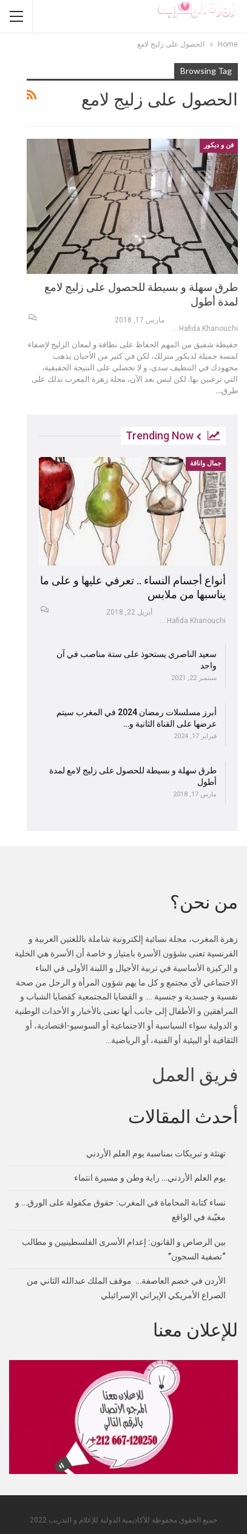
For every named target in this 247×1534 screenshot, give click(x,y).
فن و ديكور (219, 145)
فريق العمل (195, 1074)
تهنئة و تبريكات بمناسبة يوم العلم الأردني (156, 1153)
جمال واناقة (206, 463)
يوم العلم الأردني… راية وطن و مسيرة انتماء (150, 1177)
